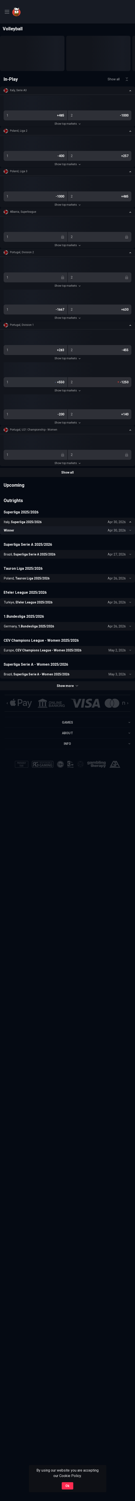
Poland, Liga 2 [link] (18, 130)
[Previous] (7, 703)
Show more (67, 686)
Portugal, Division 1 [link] (22, 324)
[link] (28, 11)
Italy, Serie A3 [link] (18, 90)
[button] (67, 90)
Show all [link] (114, 79)
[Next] (127, 703)
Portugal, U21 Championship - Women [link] (33, 429)
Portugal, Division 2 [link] (22, 252)
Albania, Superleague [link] (23, 211)
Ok (67, 1486)
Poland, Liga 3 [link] (18, 171)
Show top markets (67, 123)
